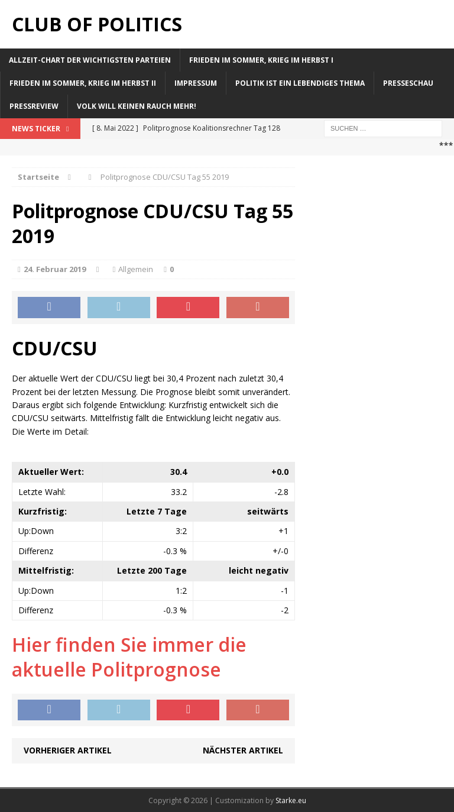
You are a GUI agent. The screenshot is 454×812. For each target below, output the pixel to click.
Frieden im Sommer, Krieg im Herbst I (261, 60)
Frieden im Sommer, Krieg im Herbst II (82, 83)
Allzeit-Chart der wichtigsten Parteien (90, 60)
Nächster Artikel (243, 750)
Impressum (195, 83)
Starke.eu (290, 800)
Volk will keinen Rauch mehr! (136, 106)
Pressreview (34, 106)
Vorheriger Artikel (68, 750)
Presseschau (408, 83)
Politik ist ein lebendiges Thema (300, 83)
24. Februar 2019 (55, 269)
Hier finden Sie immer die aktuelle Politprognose (129, 657)
